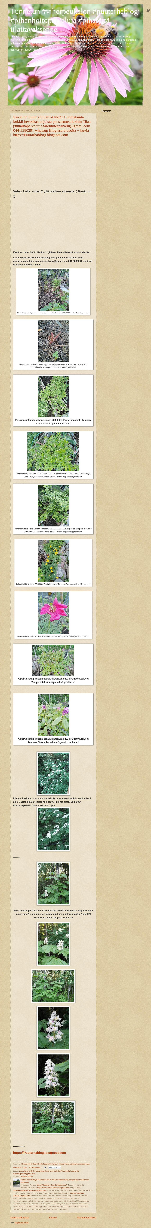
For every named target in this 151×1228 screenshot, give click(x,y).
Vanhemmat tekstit (86, 1217)
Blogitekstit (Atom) (22, 1223)
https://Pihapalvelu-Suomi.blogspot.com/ (52, 1185)
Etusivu (53, 1217)
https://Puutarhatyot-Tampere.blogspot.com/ (29, 1190)
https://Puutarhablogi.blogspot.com (39, 1152)
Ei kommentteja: (35, 1167)
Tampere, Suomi (26, 1176)
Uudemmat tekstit (19, 1217)
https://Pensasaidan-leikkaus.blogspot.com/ (53, 1188)
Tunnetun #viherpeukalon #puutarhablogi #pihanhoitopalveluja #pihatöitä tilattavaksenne (75, 20)
